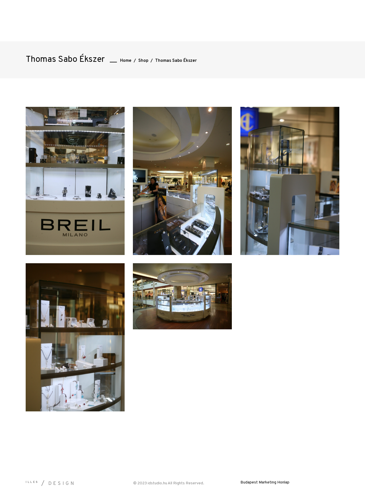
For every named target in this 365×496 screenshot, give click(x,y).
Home (125, 61)
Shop (143, 61)
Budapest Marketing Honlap (264, 482)
